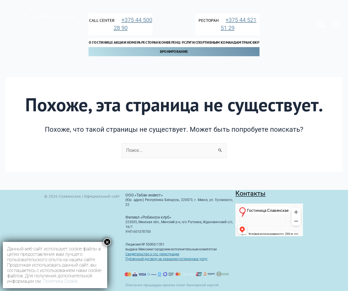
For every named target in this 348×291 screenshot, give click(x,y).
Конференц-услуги (177, 42)
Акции (120, 42)
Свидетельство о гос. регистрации (152, 254)
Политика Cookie (60, 281)
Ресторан (149, 42)
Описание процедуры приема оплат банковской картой (172, 284)
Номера (134, 42)
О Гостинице (101, 42)
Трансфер (250, 42)
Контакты (250, 193)
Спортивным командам (218, 42)
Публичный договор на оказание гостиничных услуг (166, 259)
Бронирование (174, 51)
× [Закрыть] (107, 242)
